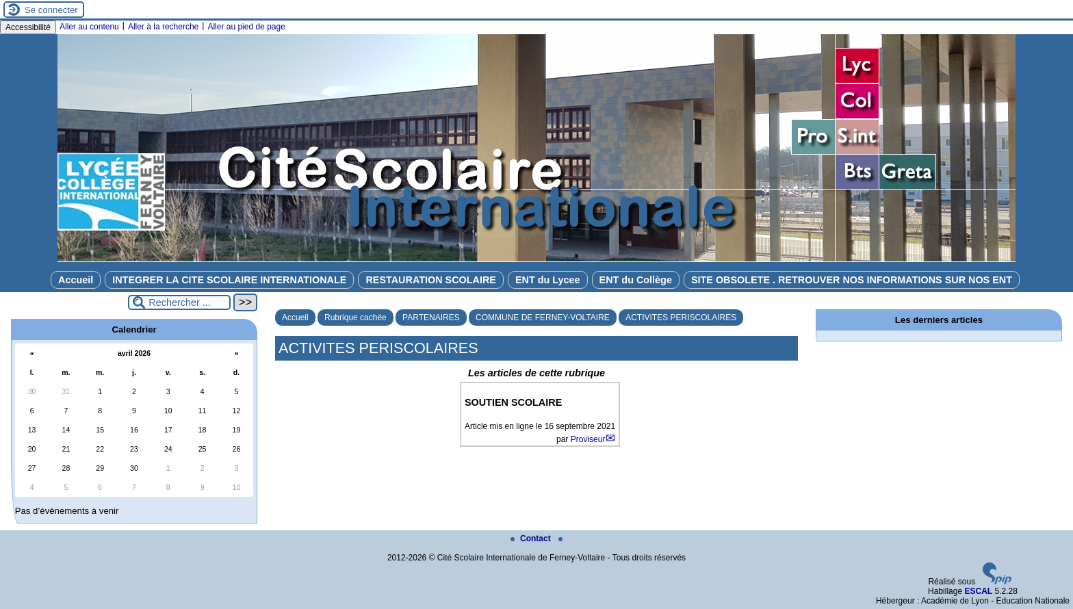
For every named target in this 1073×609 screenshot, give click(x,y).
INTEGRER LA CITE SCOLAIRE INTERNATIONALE (229, 279)
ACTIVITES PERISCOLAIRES (680, 317)
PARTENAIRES (431, 317)
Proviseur (588, 439)
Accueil (75, 279)
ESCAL (978, 591)
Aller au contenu (89, 26)
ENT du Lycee (547, 279)
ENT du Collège (635, 279)
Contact (531, 538)
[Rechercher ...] (179, 302)
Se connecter (51, 10)
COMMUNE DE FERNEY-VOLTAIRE (543, 317)
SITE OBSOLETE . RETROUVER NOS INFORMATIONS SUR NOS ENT (851, 279)
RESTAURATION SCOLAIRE (430, 279)
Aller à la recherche (163, 26)
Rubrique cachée (355, 317)
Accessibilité (28, 27)
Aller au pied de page (246, 26)
